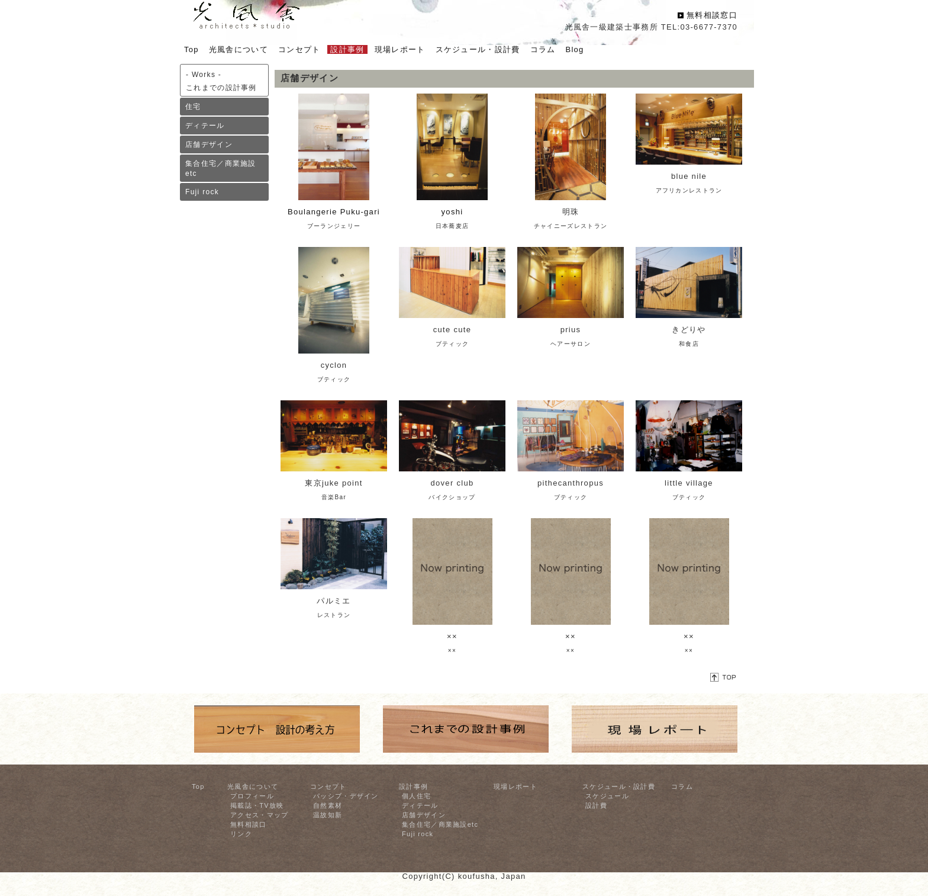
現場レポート (515, 786)
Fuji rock (202, 192)
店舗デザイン (209, 144)
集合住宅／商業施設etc (220, 168)
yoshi (452, 211)
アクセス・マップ (259, 814)
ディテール (205, 125)
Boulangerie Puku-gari (334, 211)
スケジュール (607, 795)
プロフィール (252, 795)
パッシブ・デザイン (346, 795)
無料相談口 (248, 824)
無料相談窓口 (712, 15)
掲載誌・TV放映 (256, 805)
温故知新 (327, 814)
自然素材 (327, 805)
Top (198, 786)
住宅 (193, 106)
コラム (682, 786)
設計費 (596, 805)
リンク (241, 833)
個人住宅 (416, 795)
